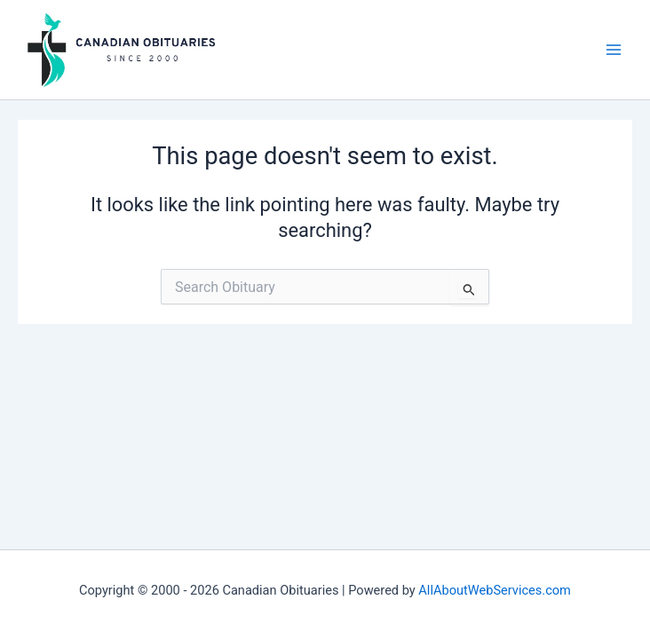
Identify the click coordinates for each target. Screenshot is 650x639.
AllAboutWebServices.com (494, 590)
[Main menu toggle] (613, 49)
